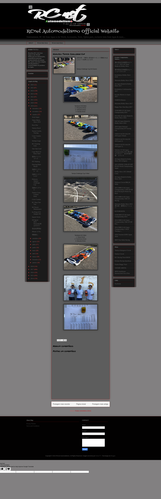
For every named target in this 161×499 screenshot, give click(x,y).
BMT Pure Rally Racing (122, 240)
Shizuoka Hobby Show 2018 (124, 80)
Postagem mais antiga (100, 404)
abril (34, 253)
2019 (32, 106)
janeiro (34, 262)
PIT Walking (36, 161)
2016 (32, 272)
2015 (32, 275)
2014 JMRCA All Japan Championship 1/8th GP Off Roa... (123, 222)
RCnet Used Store (57, 43)
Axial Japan (35, 117)
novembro (35, 111)
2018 (32, 266)
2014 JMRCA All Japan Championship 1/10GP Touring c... (122, 229)
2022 (32, 97)
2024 (32, 91)
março (34, 256)
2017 (32, 269)
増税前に (35, 235)
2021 (32, 100)
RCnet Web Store (42, 43)
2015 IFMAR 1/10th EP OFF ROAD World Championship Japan (124, 166)
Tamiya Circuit (119, 254)
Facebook (118, 284)
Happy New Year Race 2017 (123, 107)
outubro (35, 114)
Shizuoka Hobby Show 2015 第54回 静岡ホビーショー (124, 206)
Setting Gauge (36, 141)
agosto (34, 241)
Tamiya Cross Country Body (36, 194)
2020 (32, 103)
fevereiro (35, 259)
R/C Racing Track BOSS (122, 257)
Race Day (35, 125)
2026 (32, 85)
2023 (32, 94)
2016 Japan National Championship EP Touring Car (123, 128)
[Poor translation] (7, 469)
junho (34, 247)
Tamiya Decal (36, 128)
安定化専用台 (36, 228)
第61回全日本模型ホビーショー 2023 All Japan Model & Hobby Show (123, 64)
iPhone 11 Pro (36, 231)
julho (34, 244)
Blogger (113, 456)
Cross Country (36, 199)
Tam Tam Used (36, 149)
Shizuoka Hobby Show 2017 (124, 103)
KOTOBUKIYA (120, 211)
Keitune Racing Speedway (123, 261)
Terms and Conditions (32, 426)
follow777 (98, 456)
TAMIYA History (120, 100)
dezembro (35, 108)
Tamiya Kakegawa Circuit (123, 250)
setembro (35, 238)
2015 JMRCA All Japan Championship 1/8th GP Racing (122, 198)
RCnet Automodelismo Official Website (73, 31)
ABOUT (31, 43)
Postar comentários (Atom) (83, 411)
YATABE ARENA (120, 268)
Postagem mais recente (61, 404)
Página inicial (81, 404)
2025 (32, 88)
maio (34, 250)
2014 (32, 278)
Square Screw (36, 217)
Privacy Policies (31, 423)
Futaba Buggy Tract (121, 264)
